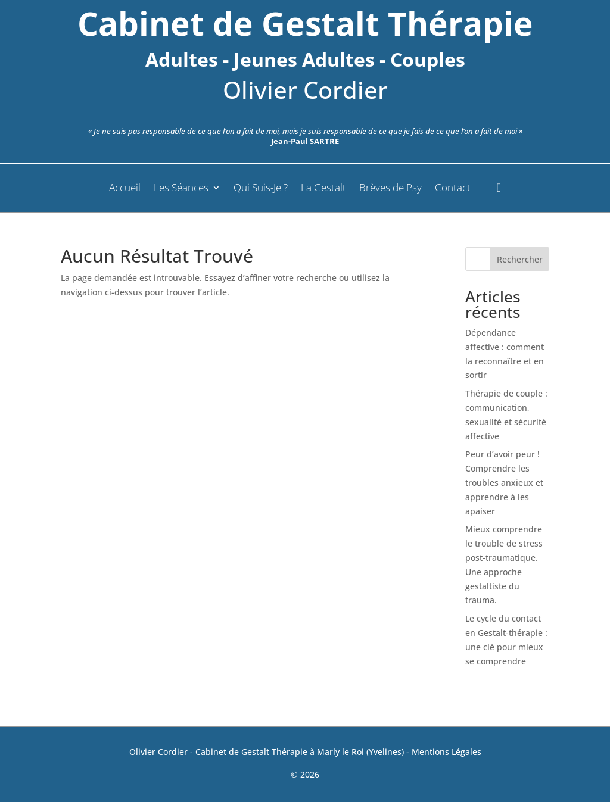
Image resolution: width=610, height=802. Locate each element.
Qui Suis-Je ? (261, 188)
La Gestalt (323, 188)
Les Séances (181, 188)
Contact (453, 188)
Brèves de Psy (390, 188)
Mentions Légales (446, 751)
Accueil (125, 188)
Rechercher (520, 259)
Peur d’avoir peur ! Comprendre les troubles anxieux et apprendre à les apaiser (504, 482)
